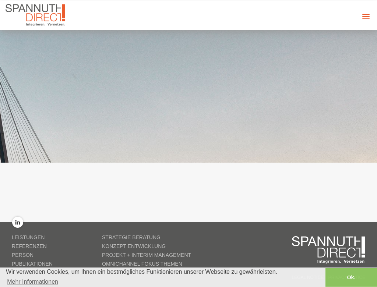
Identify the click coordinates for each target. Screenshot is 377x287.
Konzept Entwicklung (134, 246)
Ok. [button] (351, 277)
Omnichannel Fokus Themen (142, 264)
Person (23, 255)
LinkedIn (17, 222)
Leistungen (28, 237)
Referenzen (29, 246)
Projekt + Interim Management (146, 255)
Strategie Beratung (131, 237)
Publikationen (32, 264)
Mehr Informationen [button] (32, 281)
